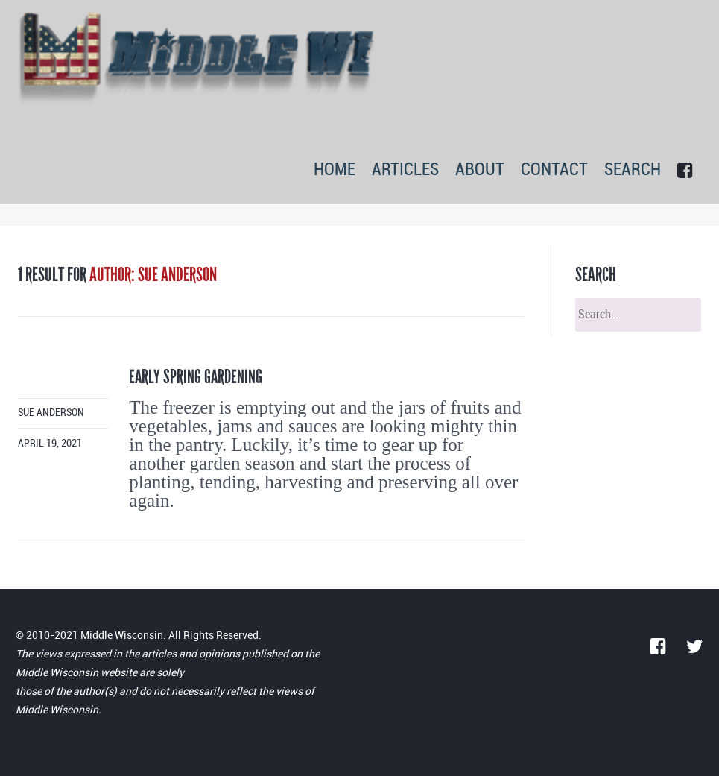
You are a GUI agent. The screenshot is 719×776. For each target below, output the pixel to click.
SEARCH (632, 170)
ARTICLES (405, 170)
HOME (334, 170)
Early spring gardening (195, 376)
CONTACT (554, 170)
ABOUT (479, 170)
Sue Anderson (51, 412)
